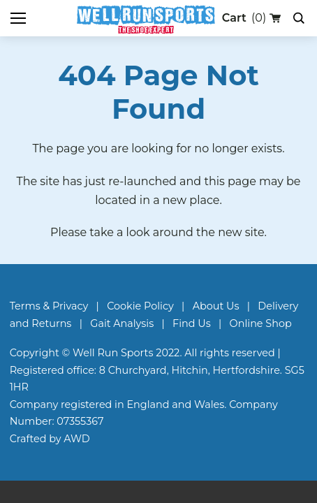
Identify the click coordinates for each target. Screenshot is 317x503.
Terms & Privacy (49, 306)
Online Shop (261, 323)
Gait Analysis (122, 323)
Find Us (191, 323)
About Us (216, 306)
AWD (76, 438)
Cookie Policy (140, 306)
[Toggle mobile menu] (18, 18)
